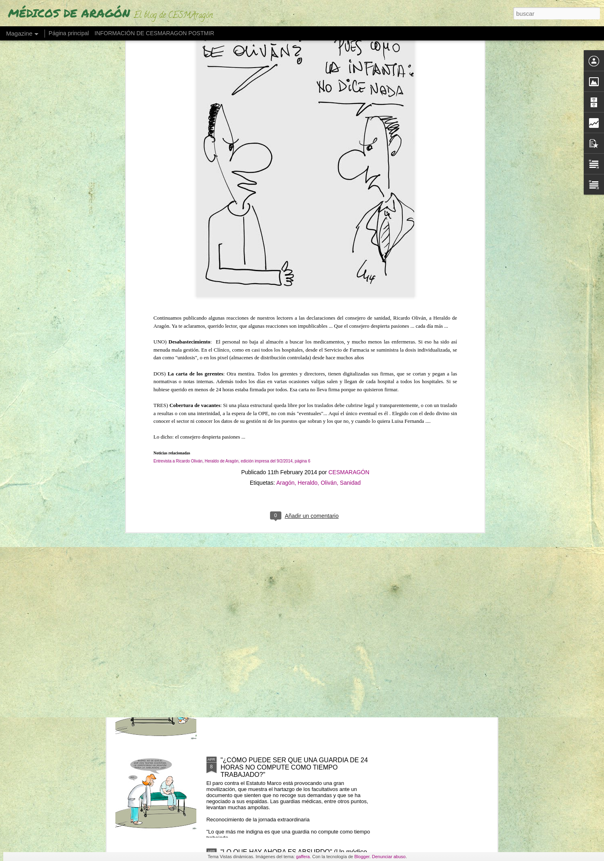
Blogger (361, 856)
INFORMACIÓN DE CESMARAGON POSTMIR (155, 33)
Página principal (69, 33)
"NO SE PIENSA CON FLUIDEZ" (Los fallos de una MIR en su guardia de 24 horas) (294, 672)
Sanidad (350, 298)
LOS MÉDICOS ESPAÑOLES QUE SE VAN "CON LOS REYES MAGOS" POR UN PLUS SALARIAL (293, 488)
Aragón (285, 298)
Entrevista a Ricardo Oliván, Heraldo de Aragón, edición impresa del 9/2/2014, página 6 (231, 277)
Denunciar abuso (389, 856)
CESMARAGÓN (348, 288)
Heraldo (307, 298)
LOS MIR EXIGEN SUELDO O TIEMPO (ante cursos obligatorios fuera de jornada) (297, 580)
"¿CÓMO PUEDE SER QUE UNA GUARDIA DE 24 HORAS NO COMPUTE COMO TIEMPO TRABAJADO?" (294, 767)
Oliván (329, 298)
